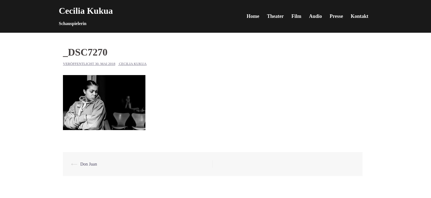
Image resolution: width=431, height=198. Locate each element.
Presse (336, 16)
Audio (315, 16)
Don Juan (88, 164)
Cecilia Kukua (86, 11)
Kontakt (359, 16)
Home (253, 16)
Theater (275, 16)
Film (296, 16)
